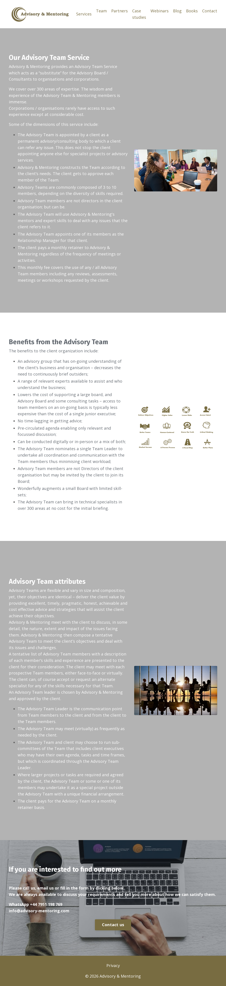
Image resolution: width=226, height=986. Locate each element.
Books (192, 10)
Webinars (160, 10)
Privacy (113, 965)
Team (101, 10)
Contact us (113, 924)
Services (84, 14)
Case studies (139, 14)
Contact (209, 10)
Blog (177, 10)
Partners (119, 10)
